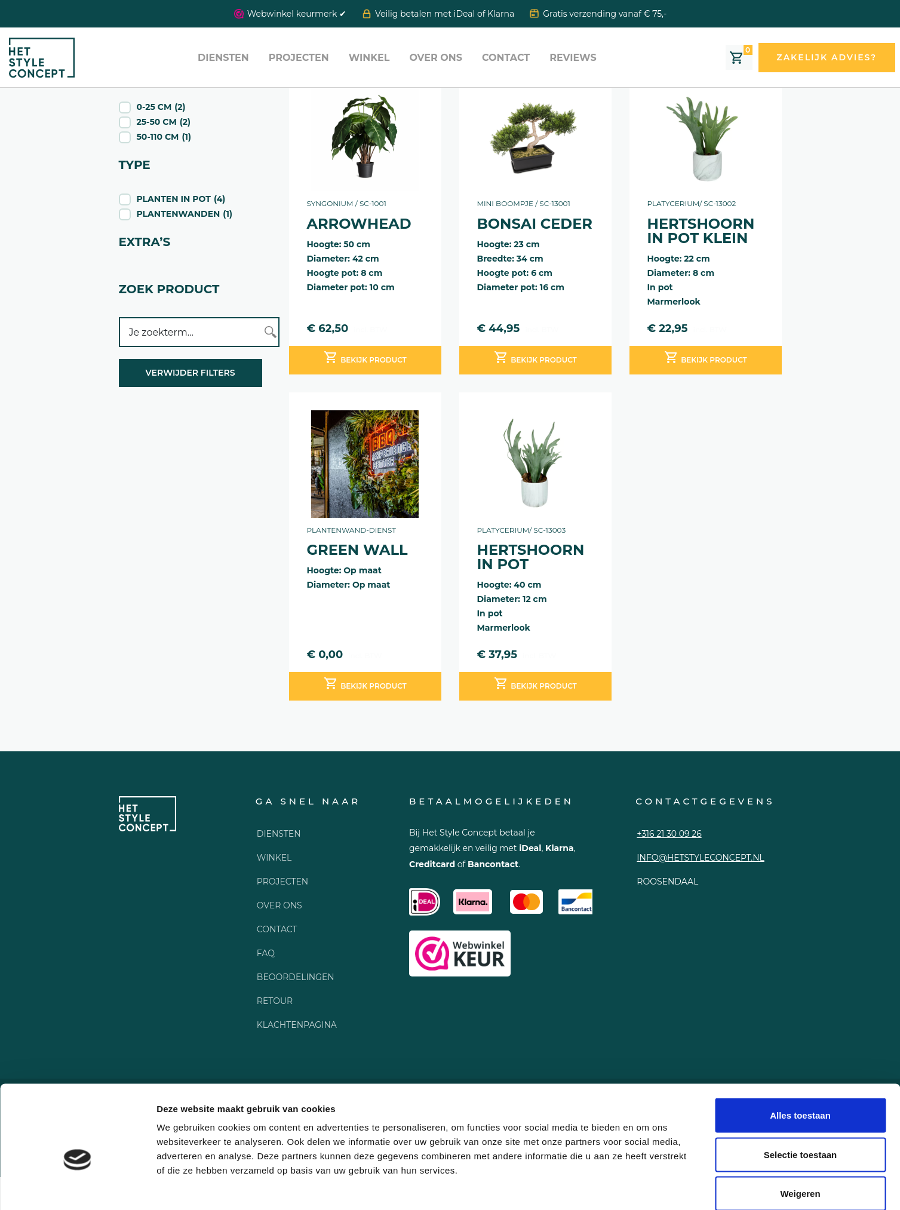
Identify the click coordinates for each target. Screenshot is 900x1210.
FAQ (266, 953)
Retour (275, 1001)
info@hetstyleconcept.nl (700, 857)
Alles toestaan (800, 1053)
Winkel (369, 57)
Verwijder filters (190, 372)
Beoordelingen (295, 977)
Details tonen (645, 1186)
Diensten (223, 57)
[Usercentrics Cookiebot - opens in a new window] (77, 1187)
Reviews (572, 57)
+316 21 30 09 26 (669, 833)
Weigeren (800, 1131)
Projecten (299, 57)
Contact (506, 57)
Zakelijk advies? (826, 57)
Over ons (435, 57)
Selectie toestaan (800, 1093)
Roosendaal (667, 881)
